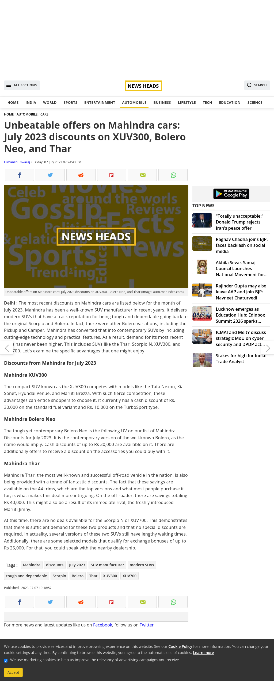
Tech (207, 102)
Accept (13, 672)
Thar (93, 575)
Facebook (102, 625)
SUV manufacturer (107, 564)
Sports (70, 102)
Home (12, 102)
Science (255, 102)
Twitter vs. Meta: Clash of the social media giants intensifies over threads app (6, 348)
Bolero (77, 575)
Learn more (203, 652)
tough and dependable (26, 575)
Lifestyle (187, 102)
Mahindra (32, 564)
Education (230, 102)
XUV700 (129, 575)
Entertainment (99, 102)
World (49, 102)
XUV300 (110, 575)
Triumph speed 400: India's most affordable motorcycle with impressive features (267, 348)
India (30, 102)
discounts (54, 564)
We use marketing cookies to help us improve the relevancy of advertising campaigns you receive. (95, 659)
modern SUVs (142, 564)
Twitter (147, 625)
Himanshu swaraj (17, 162)
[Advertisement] (137, 37)
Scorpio (59, 575)
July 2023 (77, 564)
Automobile (134, 102)
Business (162, 102)
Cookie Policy (180, 646)
